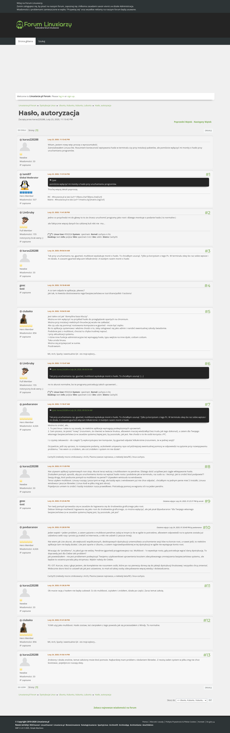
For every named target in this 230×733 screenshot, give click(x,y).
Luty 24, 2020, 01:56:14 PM (59, 654)
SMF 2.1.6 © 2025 (22, 728)
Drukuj (208, 130)
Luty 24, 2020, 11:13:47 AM (59, 363)
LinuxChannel (47, 725)
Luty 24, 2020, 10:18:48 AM (59, 285)
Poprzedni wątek (183, 121)
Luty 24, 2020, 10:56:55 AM (59, 311)
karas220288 (30, 139)
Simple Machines (36, 728)
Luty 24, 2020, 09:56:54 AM (59, 250)
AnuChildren (147, 725)
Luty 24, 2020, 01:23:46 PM (59, 501)
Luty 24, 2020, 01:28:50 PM (59, 527)
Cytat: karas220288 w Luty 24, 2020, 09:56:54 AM (72, 369)
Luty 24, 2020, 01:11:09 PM (59, 466)
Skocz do (171, 700)
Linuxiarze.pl (59, 725)
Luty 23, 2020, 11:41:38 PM (59, 212)
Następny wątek (202, 121)
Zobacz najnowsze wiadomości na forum (115, 707)
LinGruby (28, 212)
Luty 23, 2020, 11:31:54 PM (59, 174)
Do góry (22, 687)
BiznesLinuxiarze (73, 725)
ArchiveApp (124, 725)
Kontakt (201, 722)
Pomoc (145, 722)
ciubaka (28, 311)
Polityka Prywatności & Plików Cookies (181, 722)
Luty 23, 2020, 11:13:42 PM (59, 139)
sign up (70, 96)
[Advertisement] (115, 68)
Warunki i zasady (157, 722)
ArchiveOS (113, 725)
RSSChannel (35, 725)
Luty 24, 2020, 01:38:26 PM (59, 585)
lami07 (27, 174)
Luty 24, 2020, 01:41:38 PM (59, 620)
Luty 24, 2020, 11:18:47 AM (59, 404)
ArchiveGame (136, 725)
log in (61, 96)
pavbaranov (30, 404)
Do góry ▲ (210, 722)
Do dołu (22, 130)
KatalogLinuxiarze (89, 725)
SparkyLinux (103, 725)
